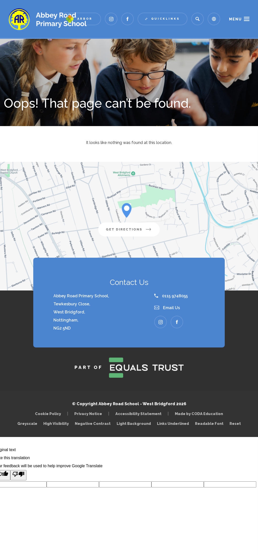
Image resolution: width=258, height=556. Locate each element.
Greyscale (27, 423)
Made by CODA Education (200, 414)
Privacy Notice (88, 414)
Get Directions (133, 231)
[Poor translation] (18, 475)
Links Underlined (173, 423)
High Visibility (56, 423)
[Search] (197, 19)
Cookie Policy (48, 414)
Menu (235, 19)
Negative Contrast (93, 423)
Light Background (134, 423)
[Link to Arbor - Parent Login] (80, 19)
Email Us (167, 307)
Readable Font (209, 423)
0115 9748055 (171, 296)
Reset (235, 423)
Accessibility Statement (138, 414)
